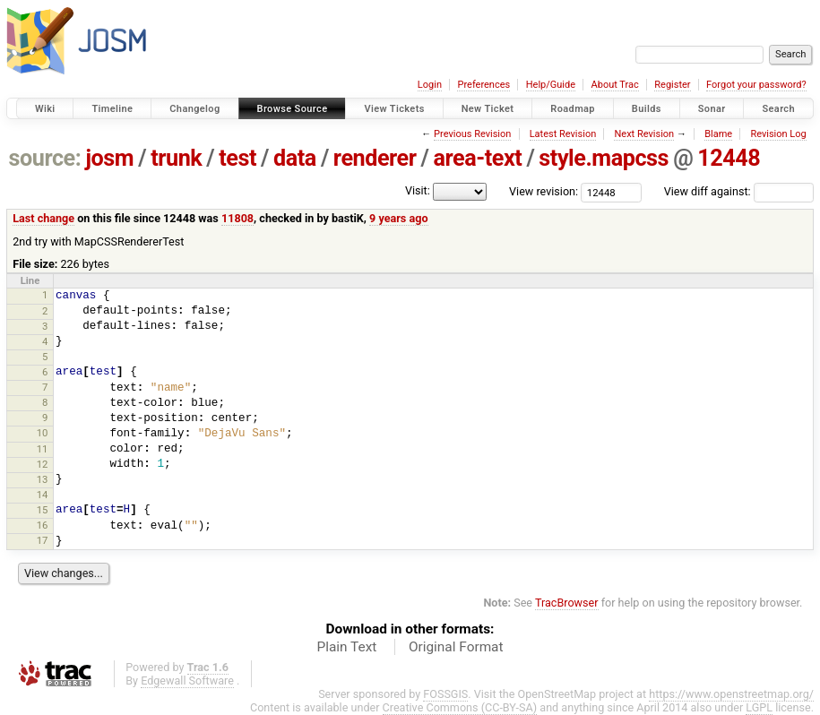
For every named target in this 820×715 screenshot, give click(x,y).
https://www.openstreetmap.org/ (731, 694)
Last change (43, 218)
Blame (718, 134)
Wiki (45, 109)
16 (42, 525)
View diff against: (739, 191)
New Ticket (488, 109)
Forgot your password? (756, 84)
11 (42, 449)
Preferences (483, 84)
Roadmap (572, 109)
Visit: (417, 190)
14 (42, 494)
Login (430, 84)
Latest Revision (563, 134)
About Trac (615, 84)
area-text (478, 158)
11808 (237, 218)
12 (42, 464)
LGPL (759, 707)
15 (42, 510)
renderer (375, 158)
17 (42, 540)
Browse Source (292, 109)
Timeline (112, 109)
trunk (176, 158)
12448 (728, 158)
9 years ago (398, 218)
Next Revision (644, 134)
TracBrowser (567, 602)
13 (42, 479)
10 (42, 432)
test (237, 158)
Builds (646, 109)
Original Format (456, 647)
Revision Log (778, 134)
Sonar (712, 109)
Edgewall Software (187, 680)
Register (672, 84)
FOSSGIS (445, 694)
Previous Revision (472, 134)
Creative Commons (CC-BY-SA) (460, 707)
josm (109, 158)
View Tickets (394, 109)
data (294, 158)
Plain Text (346, 647)
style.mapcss (604, 158)
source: (45, 158)
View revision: (543, 191)
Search (778, 109)
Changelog (194, 109)
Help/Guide (550, 84)
